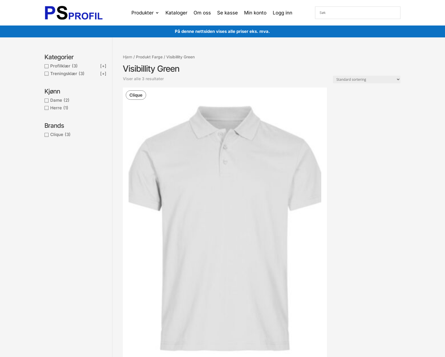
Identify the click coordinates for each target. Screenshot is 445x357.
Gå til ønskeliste (203, 294)
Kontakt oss (132, 286)
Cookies (129, 277)
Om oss (202, 13)
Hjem (127, 57)
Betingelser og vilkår (140, 268)
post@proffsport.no (73, 277)
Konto (194, 268)
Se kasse (227, 13)
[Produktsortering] (366, 79)
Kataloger (176, 13)
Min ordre (198, 277)
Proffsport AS (233, 320)
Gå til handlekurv (204, 285)
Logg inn (282, 13)
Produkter (142, 13)
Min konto (255, 13)
